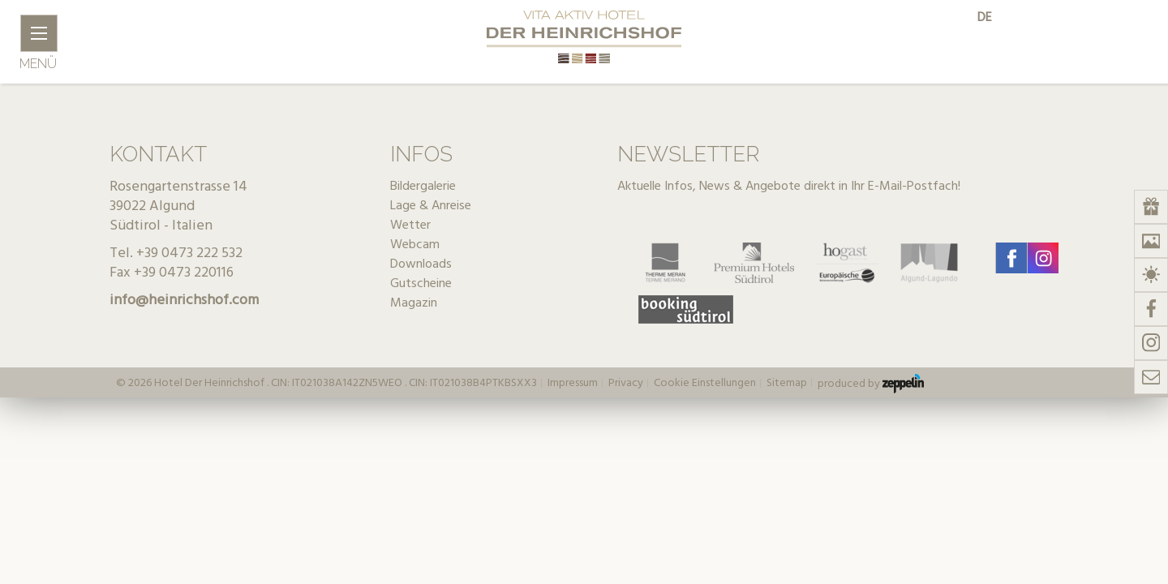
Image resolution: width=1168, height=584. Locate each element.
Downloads (421, 264)
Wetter (410, 225)
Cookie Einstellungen (705, 384)
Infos (421, 154)
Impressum (573, 384)
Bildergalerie (423, 186)
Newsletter (688, 154)
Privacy (625, 384)
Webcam (415, 245)
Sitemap (786, 384)
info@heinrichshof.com (184, 300)
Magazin (413, 303)
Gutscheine (421, 283)
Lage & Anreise (430, 206)
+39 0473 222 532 (189, 253)
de (984, 18)
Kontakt (158, 154)
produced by (871, 383)
